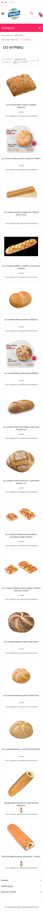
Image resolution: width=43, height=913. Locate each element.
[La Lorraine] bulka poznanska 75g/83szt (21, 319)
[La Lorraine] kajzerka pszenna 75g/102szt (21, 695)
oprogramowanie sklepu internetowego (17, 907)
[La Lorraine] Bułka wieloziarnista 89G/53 (21, 373)
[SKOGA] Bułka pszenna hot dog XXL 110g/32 (21, 856)
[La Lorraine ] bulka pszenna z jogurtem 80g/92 (21, 158)
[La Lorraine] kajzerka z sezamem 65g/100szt (21, 749)
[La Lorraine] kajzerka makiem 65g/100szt (21, 642)
